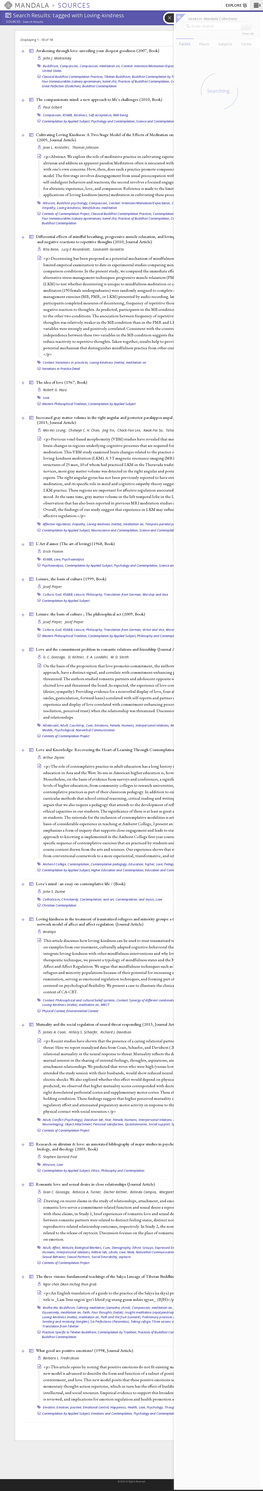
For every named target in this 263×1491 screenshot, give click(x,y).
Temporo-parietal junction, (164, 524)
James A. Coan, (55, 1032)
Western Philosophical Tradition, (64, 404)
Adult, (64, 725)
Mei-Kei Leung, (55, 430)
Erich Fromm (53, 551)
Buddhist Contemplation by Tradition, (158, 76)
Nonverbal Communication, (156, 1252)
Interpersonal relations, (153, 725)
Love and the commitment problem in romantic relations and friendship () (110, 649)
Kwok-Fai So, (154, 430)
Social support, (160, 1124)
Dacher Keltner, (116, 1192)
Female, (115, 725)
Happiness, (118, 1407)
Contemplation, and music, (135, 899)
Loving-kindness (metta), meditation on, (115, 524)
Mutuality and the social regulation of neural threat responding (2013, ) (108, 1024)
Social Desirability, (105, 1257)
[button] (256, 5)
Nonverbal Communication (95, 730)
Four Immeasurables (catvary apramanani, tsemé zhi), (79, 81)
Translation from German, (123, 594)
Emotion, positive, (69, 1407)
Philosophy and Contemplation (159, 636)
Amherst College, (55, 864)
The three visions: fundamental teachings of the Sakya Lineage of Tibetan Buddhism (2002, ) (118, 1276)
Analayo (49, 931)
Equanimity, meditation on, (62, 1312)
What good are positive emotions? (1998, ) (84, 1350)
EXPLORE (237, 5)
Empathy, (49, 207)
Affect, (56, 1247)
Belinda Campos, (144, 1192)
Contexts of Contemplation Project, (66, 213)
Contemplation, (79, 864)
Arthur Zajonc (54, 757)
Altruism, (49, 203)
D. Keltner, (76, 657)
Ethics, (95, 1170)
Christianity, (70, 899)
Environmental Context (82, 1011)
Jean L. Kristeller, (57, 147)
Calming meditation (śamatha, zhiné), (103, 1307)
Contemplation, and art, (97, 899)
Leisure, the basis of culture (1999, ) (71, 579)
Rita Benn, (51, 249)
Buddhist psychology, (72, 203)
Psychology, (155, 1407)
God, (58, 594)
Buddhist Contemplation (99, 86)
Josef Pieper (52, 586)
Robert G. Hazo (55, 389)
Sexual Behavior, (54, 1257)
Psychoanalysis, (53, 565)
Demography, (122, 1247)
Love (46, 397)
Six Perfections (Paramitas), (110, 1321)
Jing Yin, (109, 430)
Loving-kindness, (69, 207)
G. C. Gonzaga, (55, 657)
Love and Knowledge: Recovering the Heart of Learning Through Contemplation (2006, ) (125, 749)
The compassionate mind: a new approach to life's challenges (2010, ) (99, 99)
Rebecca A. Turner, (87, 1192)
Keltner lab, (99, 1252)
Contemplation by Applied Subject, (66, 121)
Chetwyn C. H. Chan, (85, 430)
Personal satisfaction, (108, 1124)
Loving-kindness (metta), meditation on (118, 362)
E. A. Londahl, (98, 657)
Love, (57, 559)
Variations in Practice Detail (61, 368)
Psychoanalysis (73, 559)
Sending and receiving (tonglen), (66, 1321)
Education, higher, (141, 864)
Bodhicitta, (51, 1307)
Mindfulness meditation (99, 207)
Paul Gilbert (52, 107)
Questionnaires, (136, 1124)
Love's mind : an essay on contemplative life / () (80, 883)
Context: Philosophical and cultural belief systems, (79, 1000)
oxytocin (125, 1257)
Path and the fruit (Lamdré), (121, 1317)
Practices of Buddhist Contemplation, (144, 81)
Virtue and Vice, (154, 629)
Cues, (90, 725)
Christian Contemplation (59, 905)
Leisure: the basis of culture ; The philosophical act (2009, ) (90, 614)
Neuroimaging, (53, 1124)
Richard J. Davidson (115, 1032)
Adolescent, (51, 725)
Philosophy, (94, 594)
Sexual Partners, (79, 1257)
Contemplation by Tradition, (172, 213)
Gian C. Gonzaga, (57, 1192)
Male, (131, 1252)
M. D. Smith (120, 657)
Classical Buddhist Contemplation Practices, (72, 76)
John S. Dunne (54, 891)
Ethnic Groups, (143, 1247)
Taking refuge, (141, 1321)
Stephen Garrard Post (60, 1156)
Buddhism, (51, 66)
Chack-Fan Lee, (129, 430)
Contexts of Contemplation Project (65, 736)
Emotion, (49, 1407)
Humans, (128, 725)
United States (52, 70)
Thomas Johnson (85, 147)
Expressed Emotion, (169, 1247)
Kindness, (81, 115)
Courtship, (77, 725)
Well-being (120, 115)
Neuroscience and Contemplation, (115, 530)
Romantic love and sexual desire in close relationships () (95, 1184)
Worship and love (155, 594)
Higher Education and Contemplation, (117, 870)
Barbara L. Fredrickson (61, 1358)
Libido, (114, 1252)
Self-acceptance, (100, 115)
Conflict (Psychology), (67, 1119)
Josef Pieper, (53, 621)
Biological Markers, (88, 1247)
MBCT (105, 1004)
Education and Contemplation (166, 870)
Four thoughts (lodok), (108, 1312)
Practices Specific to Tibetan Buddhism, (69, 1332)
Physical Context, (54, 1011)
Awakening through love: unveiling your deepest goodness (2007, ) (97, 50)
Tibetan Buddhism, (117, 76)
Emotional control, (96, 1407)
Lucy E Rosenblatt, (77, 249)
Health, (133, 1407)
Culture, (48, 594)
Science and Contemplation (155, 121)
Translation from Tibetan (60, 1326)
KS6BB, (68, 115)
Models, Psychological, (58, 730)
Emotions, (102, 725)
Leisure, (79, 594)
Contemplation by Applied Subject (112, 404)
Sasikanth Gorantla (108, 249)
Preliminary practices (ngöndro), (165, 1317)
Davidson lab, (94, 1119)
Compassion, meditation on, (100, 66)
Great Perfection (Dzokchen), (61, 86)
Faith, (87, 1312)
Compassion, (69, 66)
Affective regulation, (57, 524)
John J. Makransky (57, 58)
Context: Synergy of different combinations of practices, (157, 1000)
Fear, (108, 1119)
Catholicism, (52, 899)
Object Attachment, (79, 1124)
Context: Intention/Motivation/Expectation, (152, 66)
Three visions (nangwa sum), (173, 1321)
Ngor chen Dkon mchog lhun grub (69, 1284)
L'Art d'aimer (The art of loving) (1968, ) (75, 543)
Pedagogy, (171, 864)
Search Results (33, 22)
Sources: (14, 22)
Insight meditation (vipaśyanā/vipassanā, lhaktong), (163, 1312)
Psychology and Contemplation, (113, 121)
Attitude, (68, 1247)
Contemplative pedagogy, (109, 864)
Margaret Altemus (173, 1192)
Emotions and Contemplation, (112, 1413)
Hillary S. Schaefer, (84, 1032)
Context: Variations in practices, (66, 362)
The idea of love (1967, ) (61, 382)
